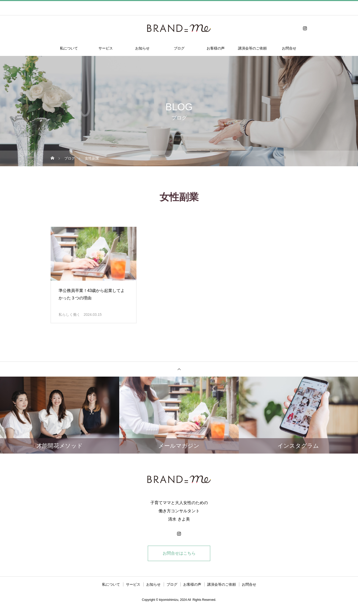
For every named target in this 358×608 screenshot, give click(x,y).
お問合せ (289, 48)
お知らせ (142, 48)
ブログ (179, 48)
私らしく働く (69, 314)
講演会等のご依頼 (252, 48)
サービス (105, 48)
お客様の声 (216, 48)
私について (69, 48)
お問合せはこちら (179, 553)
